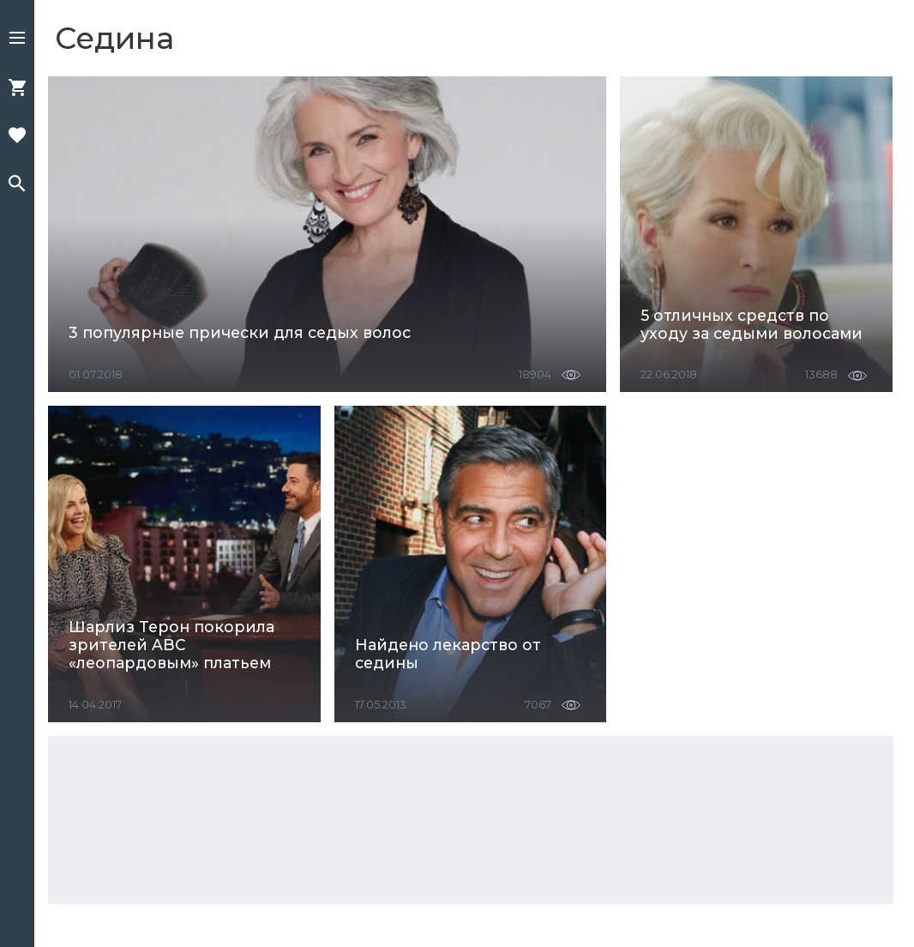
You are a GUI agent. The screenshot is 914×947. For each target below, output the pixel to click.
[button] (17, 39)
